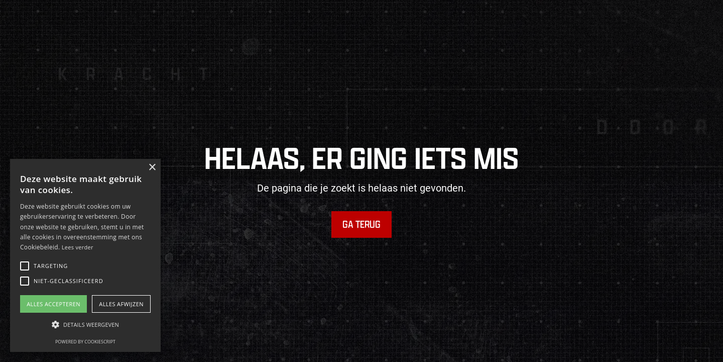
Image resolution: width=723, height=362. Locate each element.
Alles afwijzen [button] (121, 304)
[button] (25, 266)
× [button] (152, 167)
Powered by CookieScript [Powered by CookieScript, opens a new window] (85, 341)
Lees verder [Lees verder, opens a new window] (77, 247)
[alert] (85, 255)
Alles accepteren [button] (53, 304)
